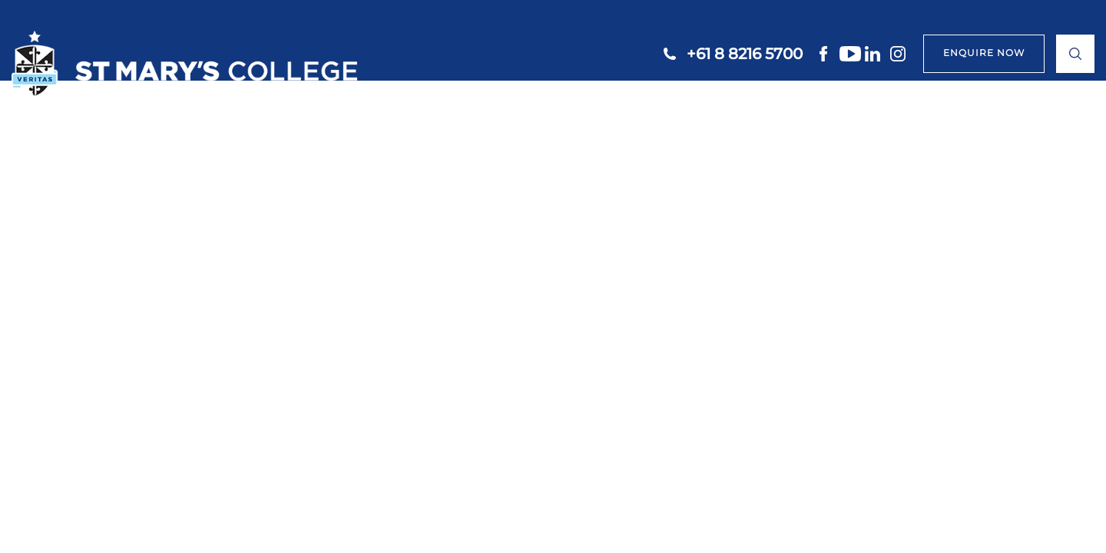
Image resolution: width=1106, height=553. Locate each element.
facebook (825, 53)
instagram (901, 53)
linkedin (875, 53)
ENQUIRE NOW (984, 52)
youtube (850, 53)
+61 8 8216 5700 (745, 54)
